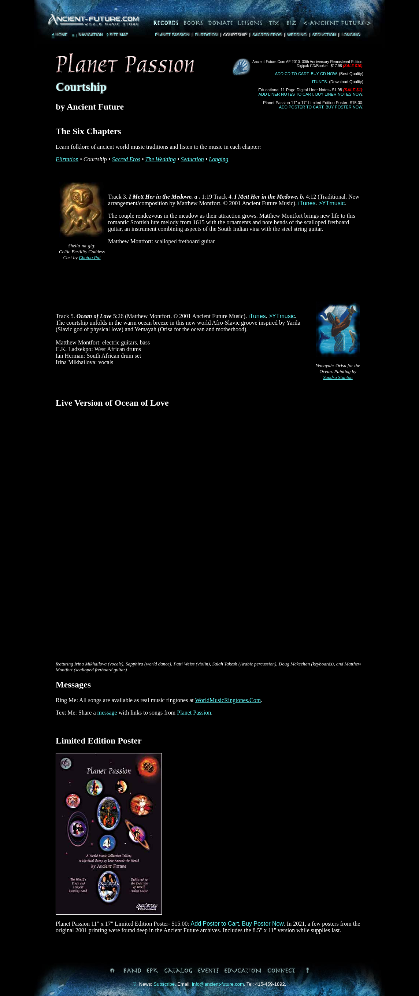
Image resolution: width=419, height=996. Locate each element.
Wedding (297, 35)
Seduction (324, 35)
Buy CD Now (324, 73)
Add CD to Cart (292, 73)
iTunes (319, 82)
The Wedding (160, 159)
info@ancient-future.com (218, 984)
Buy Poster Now (344, 107)
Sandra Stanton (338, 377)
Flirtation (206, 35)
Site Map (117, 35)
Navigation (87, 35)
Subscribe (164, 984)
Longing (350, 35)
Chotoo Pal (90, 257)
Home (60, 35)
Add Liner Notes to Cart (286, 94)
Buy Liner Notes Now (338, 94)
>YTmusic (332, 203)
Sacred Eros (267, 35)
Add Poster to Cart (301, 107)
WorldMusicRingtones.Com (228, 700)
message (107, 712)
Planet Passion (172, 35)
